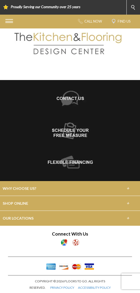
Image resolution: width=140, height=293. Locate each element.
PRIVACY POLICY (62, 288)
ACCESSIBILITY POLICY (94, 288)
